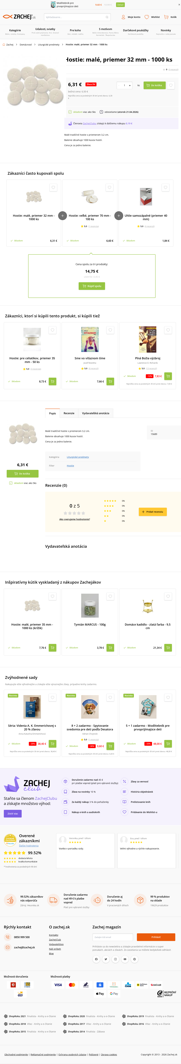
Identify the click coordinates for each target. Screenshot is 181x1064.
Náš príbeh (55, 948)
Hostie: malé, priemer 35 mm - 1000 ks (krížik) (32, 626)
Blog (51, 953)
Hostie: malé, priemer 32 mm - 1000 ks (34, 217)
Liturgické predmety (48, 44)
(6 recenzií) (150, 226)
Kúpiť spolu (94, 286)
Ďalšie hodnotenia (29, 845)
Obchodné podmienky (16, 1054)
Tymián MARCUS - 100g (90, 624)
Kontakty (53, 935)
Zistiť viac (13, 813)
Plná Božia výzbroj (147, 358)
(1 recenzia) (93, 226)
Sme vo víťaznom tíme (90, 358)
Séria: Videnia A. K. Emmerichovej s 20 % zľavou (32, 727)
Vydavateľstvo (56, 944)
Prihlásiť (156, 937)
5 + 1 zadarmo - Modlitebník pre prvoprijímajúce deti (148, 727)
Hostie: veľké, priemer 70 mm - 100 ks (90, 217)
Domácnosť (26, 44)
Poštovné (93, 1054)
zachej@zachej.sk (24, 947)
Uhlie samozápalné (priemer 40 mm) (146, 217)
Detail (120, 4)
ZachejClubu (89, 123)
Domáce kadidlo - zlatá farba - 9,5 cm (147, 626)
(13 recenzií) (151, 368)
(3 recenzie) (35, 368)
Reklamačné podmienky (43, 1054)
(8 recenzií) (94, 368)
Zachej (9, 44)
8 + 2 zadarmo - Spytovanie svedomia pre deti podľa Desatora (90, 727)
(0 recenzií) (173, 69)
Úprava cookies (109, 1054)
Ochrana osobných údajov (72, 1054)
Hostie (70, 465)
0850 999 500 (22, 937)
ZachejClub (55, 939)
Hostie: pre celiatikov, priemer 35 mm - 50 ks (32, 360)
